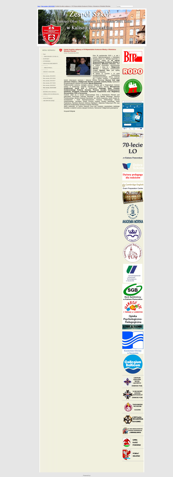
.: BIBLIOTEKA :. (48, 67)
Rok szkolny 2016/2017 (49, 80)
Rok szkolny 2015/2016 (49, 78)
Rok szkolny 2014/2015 (49, 76)
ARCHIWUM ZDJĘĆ (49, 100)
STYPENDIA (46, 61)
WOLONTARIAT (47, 98)
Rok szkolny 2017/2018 (49, 83)
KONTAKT (46, 58)
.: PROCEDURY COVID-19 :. (51, 56)
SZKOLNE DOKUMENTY (50, 63)
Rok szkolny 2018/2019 (49, 85)
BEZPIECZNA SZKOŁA (49, 91)
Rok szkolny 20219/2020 (48, 6)
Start (39, 6)
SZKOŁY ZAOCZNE (49, 71)
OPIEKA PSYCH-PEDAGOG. (51, 94)
